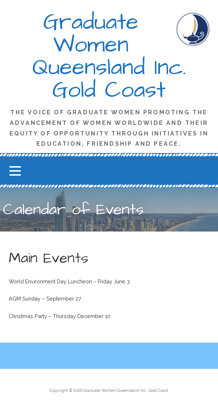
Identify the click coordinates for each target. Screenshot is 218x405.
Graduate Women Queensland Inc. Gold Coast (109, 56)
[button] (15, 170)
